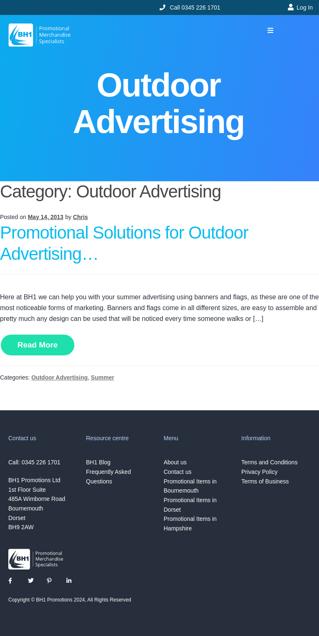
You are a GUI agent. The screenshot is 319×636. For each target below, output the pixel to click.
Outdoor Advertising (59, 377)
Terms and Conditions (269, 462)
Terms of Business (265, 481)
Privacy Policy (259, 471)
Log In (305, 7)
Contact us (177, 471)
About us (175, 462)
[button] (270, 30)
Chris (80, 217)
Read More (37, 344)
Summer (102, 377)
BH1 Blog (98, 462)
